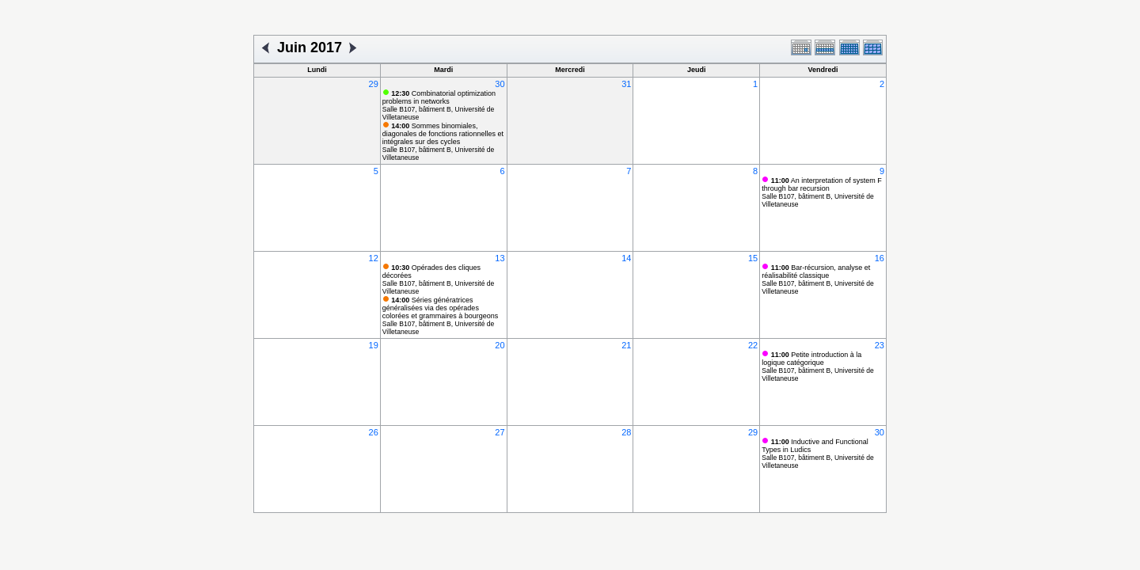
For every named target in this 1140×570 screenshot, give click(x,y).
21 (626, 345)
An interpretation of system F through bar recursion (822, 184)
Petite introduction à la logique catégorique (811, 359)
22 (753, 345)
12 (373, 258)
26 (373, 432)
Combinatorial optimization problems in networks (439, 97)
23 (879, 345)
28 (626, 432)
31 (626, 84)
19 (373, 345)
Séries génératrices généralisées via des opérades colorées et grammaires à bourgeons (440, 308)
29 (373, 84)
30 (499, 84)
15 (753, 258)
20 (499, 345)
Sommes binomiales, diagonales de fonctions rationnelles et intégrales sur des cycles (443, 134)
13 (499, 258)
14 (626, 258)
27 (499, 432)
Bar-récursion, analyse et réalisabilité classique (816, 271)
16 (879, 258)
